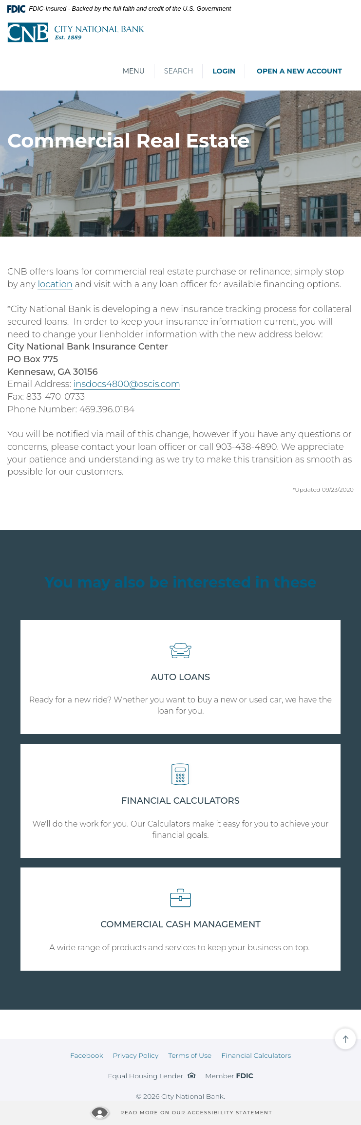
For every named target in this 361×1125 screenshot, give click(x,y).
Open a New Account (299, 71)
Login (223, 71)
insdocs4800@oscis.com (127, 384)
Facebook (86, 1055)
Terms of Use (189, 1055)
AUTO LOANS (180, 677)
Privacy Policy (136, 1055)
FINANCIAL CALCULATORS (180, 800)
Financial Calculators (256, 1055)
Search (178, 71)
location (55, 284)
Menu (133, 70)
